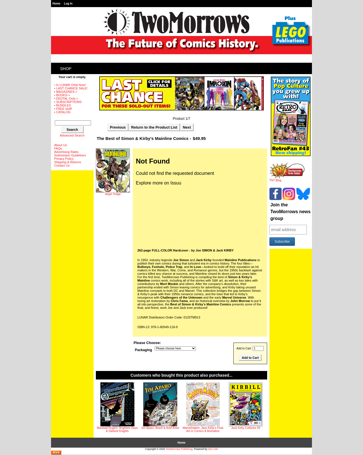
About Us (60, 145)
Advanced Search (72, 135)
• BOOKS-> (62, 95)
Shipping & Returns (67, 162)
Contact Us (61, 165)
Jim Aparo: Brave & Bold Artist (160, 427)
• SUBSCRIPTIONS (68, 102)
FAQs (58, 148)
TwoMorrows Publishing (179, 449)
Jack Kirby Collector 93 (245, 427)
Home (56, 3)
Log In (68, 3)
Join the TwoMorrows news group (290, 211)
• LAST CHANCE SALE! (71, 88)
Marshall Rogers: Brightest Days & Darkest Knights (117, 429)
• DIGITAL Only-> (66, 98)
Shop (65, 68)
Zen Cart (213, 449)
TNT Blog (287, 179)
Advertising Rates (66, 152)
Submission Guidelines (70, 155)
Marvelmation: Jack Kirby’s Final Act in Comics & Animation (203, 429)
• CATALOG (62, 112)
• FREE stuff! (63, 108)
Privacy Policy (63, 158)
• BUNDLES (62, 105)
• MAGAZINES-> (65, 91)
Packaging (143, 350)
